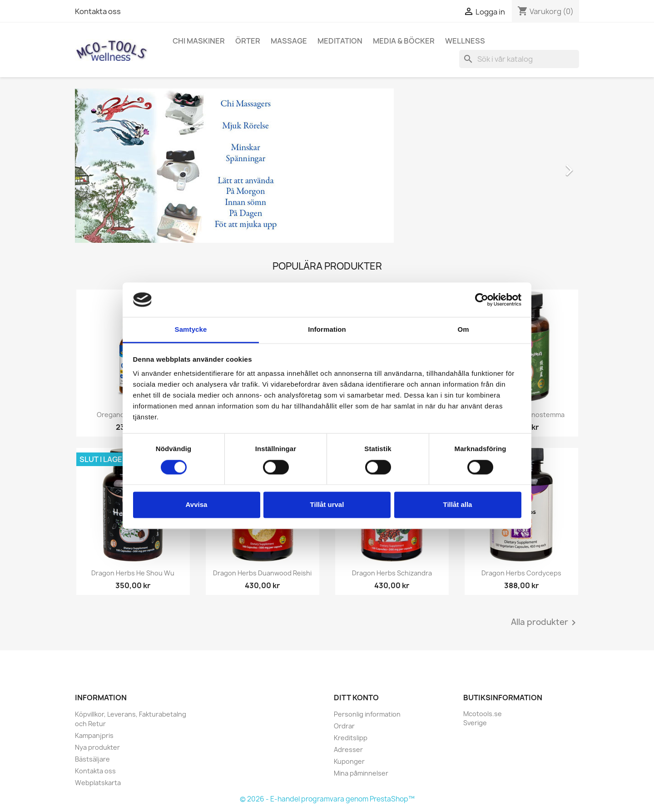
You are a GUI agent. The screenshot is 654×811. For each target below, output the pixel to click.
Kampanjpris (94, 735)
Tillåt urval (327, 505)
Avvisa (197, 505)
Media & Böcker (404, 41)
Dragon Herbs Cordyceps (521, 573)
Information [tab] (327, 330)
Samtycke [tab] (191, 330)
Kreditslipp (350, 737)
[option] (327, 165)
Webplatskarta (98, 782)
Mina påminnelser (361, 773)
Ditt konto (356, 698)
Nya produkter (97, 747)
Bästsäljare (92, 759)
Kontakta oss (98, 11)
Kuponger (349, 761)
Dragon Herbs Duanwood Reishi (262, 573)
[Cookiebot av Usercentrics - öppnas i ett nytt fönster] (481, 299)
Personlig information (367, 714)
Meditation (339, 41)
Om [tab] (463, 330)
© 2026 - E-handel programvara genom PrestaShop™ (327, 799)
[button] (113, 165)
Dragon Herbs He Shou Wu (132, 573)
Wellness (465, 41)
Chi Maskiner (199, 41)
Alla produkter (545, 622)
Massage (289, 41)
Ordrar (344, 726)
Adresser (348, 749)
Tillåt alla (457, 505)
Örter (247, 41)
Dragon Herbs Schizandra (392, 573)
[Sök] (519, 59)
